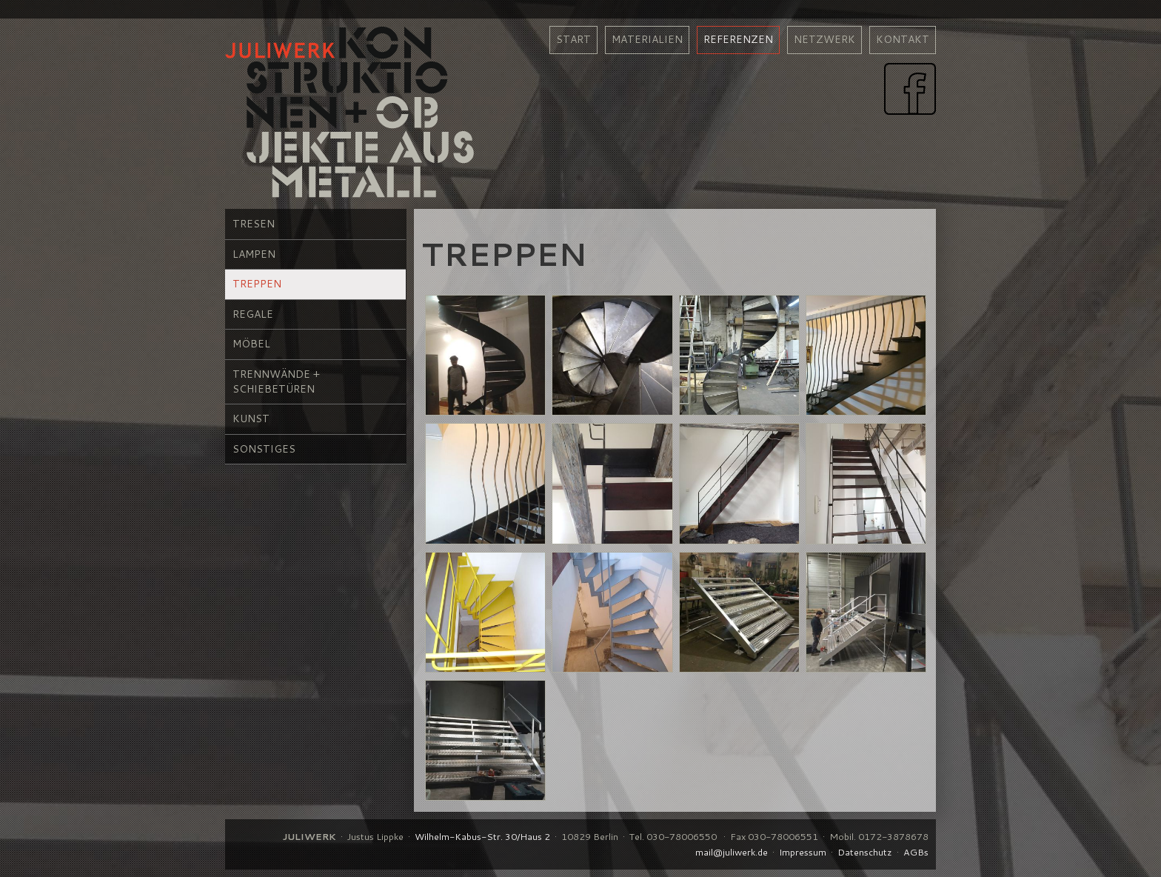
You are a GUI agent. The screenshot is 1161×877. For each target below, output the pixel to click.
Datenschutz (864, 851)
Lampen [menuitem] (253, 254)
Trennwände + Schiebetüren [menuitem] (276, 381)
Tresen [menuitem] (253, 223)
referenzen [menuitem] (738, 39)
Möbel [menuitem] (251, 343)
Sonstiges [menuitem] (263, 448)
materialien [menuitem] (647, 39)
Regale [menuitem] (252, 314)
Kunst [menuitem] (251, 418)
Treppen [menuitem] (256, 283)
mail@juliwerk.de (731, 851)
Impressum (802, 851)
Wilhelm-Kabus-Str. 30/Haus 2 (482, 836)
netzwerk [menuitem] (824, 39)
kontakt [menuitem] (902, 39)
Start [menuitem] (573, 39)
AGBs (916, 851)
